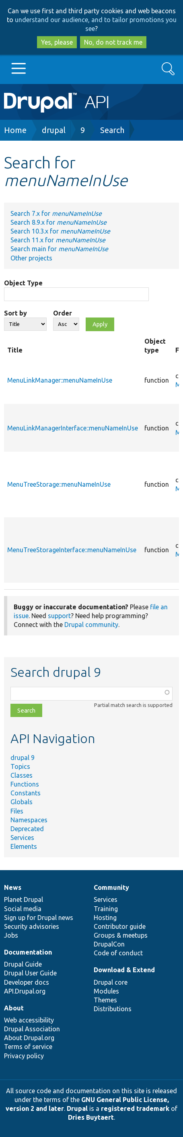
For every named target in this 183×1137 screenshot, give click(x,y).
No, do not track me (113, 42)
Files (16, 811)
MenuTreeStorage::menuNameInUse (59, 484)
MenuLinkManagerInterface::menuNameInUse (72, 428)
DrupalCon (109, 944)
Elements (23, 846)
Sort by (15, 313)
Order (62, 313)
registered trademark (135, 1108)
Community (111, 887)
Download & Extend (124, 969)
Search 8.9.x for (58, 222)
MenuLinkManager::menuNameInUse (59, 380)
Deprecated (27, 828)
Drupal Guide (23, 964)
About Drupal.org (29, 1037)
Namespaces (28, 820)
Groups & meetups (121, 935)
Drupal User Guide (30, 973)
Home (15, 130)
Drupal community (91, 624)
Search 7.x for (56, 213)
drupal (54, 130)
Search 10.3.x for (60, 231)
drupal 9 (22, 757)
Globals (21, 801)
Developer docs (26, 982)
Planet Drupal (23, 899)
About (14, 1008)
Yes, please (57, 42)
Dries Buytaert (91, 1117)
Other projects (31, 258)
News (12, 887)
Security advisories (31, 926)
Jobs (11, 935)
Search (112, 130)
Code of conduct (118, 953)
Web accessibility (29, 1020)
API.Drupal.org (24, 991)
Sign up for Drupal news (38, 917)
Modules (106, 991)
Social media (22, 908)
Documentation (28, 952)
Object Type (23, 283)
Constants (25, 793)
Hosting (105, 917)
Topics (20, 766)
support (59, 615)
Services (22, 837)
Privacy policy (24, 1055)
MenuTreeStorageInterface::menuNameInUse (71, 549)
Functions (24, 784)
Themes (105, 1000)
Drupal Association (32, 1029)
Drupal (77, 1108)
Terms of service (28, 1046)
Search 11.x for (57, 240)
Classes (21, 775)
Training (106, 908)
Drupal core (110, 982)
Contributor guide (120, 926)
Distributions (113, 1008)
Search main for (59, 248)
